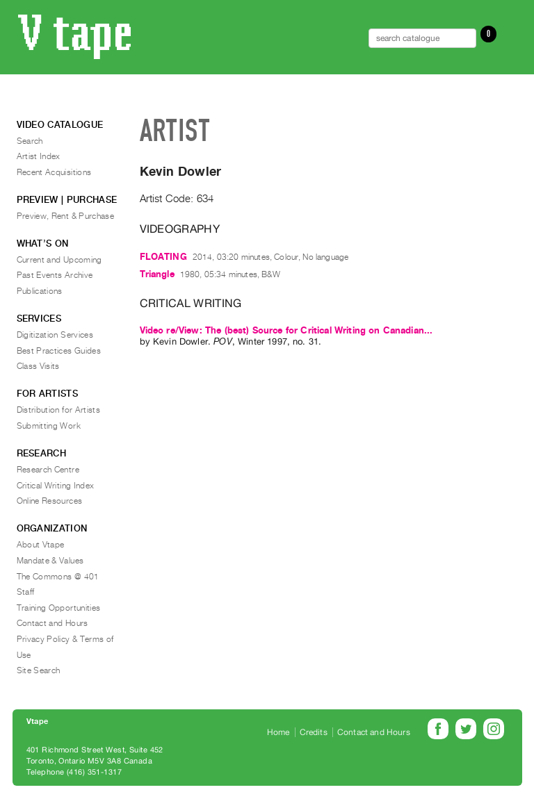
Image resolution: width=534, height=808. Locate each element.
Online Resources (50, 501)
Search (30, 141)
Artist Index (38, 156)
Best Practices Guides (59, 351)
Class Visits (38, 366)
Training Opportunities (59, 608)
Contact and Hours (52, 623)
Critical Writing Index (56, 485)
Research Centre (48, 470)
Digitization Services (55, 335)
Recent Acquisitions (54, 172)
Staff (26, 592)
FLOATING (163, 257)
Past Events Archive (55, 275)
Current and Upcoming (59, 260)
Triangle (157, 274)
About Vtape (41, 545)
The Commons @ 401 (58, 577)
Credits (313, 732)
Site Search (38, 670)
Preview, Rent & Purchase (66, 216)
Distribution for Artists (59, 410)
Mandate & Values (50, 561)
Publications (40, 291)
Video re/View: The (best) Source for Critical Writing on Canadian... (286, 330)
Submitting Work (49, 426)
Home (278, 732)
